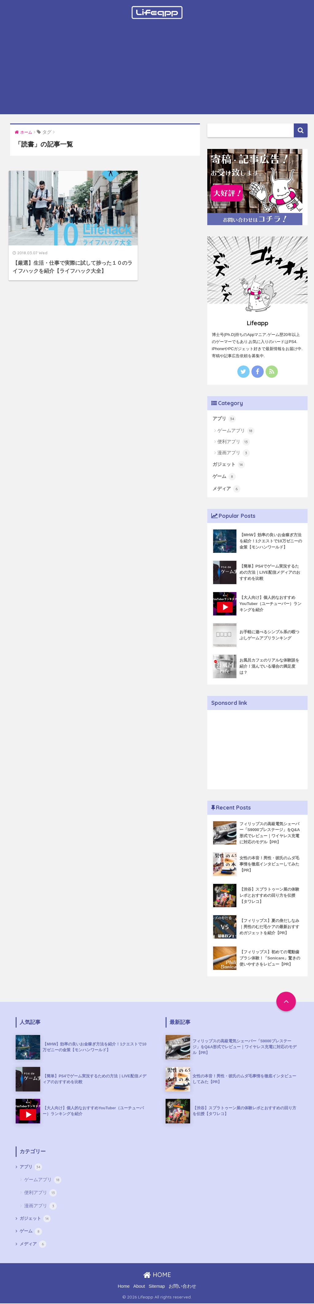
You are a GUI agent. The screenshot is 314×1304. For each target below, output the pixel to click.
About (139, 1286)
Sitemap (157, 1286)
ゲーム (224, 477)
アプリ (224, 419)
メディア (226, 489)
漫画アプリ (233, 453)
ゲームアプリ (236, 431)
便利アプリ (233, 442)
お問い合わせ (182, 1286)
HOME (157, 1275)
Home (124, 1286)
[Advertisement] (157, 71)
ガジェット (229, 465)
